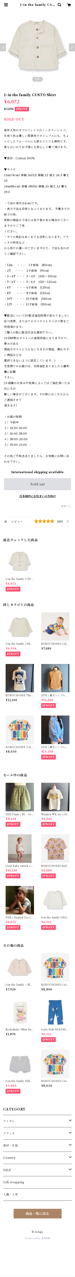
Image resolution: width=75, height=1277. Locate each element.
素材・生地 (10, 1145)
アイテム (9, 1121)
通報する (66, 506)
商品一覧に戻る (37, 1214)
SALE (7, 1170)
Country (9, 1158)
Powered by (37, 1238)
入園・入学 (10, 1194)
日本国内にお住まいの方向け (37, 496)
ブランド (9, 1133)
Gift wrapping (13, 1182)
